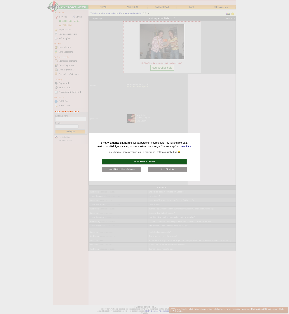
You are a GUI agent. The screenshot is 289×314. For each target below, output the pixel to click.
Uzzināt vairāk (167, 169)
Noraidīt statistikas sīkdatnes (122, 169)
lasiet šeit (186, 146)
